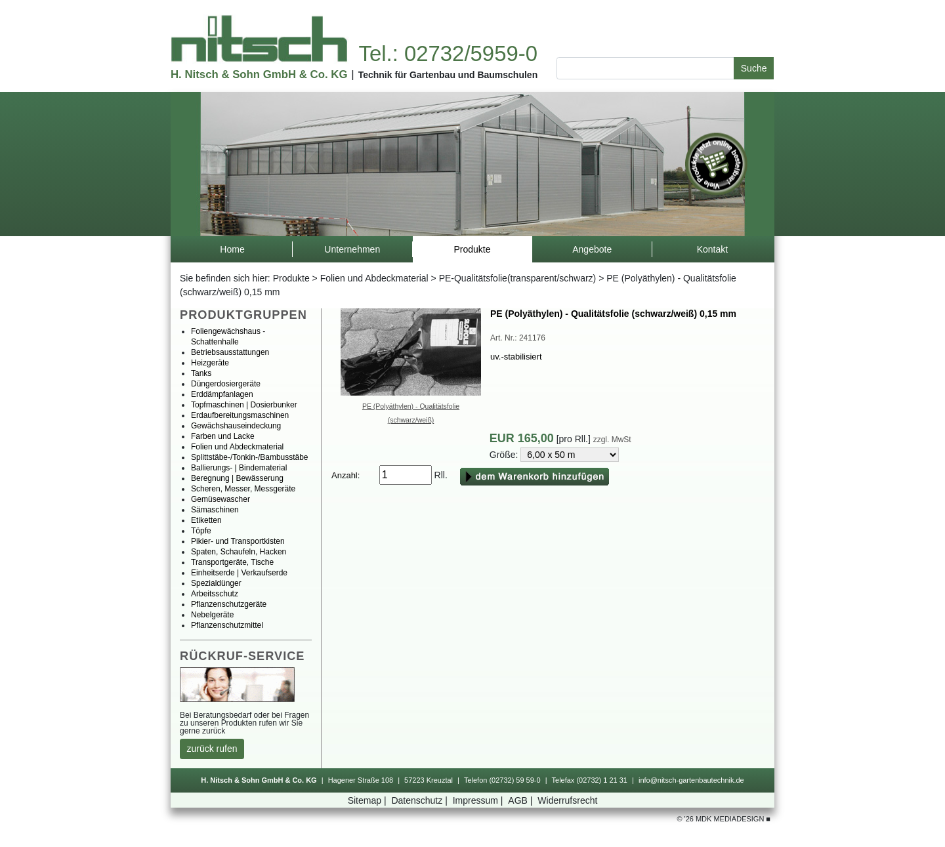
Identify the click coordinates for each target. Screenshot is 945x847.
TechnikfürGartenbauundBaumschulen (448, 75)
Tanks (201, 373)
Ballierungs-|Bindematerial (239, 467)
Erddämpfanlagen (222, 394)
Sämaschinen (215, 509)
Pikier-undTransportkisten (238, 541)
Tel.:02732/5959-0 (447, 53)
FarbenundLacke (223, 436)
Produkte (291, 278)
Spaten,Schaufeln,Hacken (238, 551)
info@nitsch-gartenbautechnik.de (691, 780)
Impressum (479, 800)
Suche (754, 68)
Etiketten (206, 520)
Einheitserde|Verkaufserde (239, 572)
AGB (521, 800)
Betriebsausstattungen (230, 352)
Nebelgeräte (212, 614)
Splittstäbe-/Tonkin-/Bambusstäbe (249, 457)
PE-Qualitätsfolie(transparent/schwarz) (518, 278)
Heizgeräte (210, 362)
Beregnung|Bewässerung (237, 478)
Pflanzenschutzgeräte (228, 604)
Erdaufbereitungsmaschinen (240, 415)
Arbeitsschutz (214, 593)
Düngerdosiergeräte (226, 383)
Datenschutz (420, 800)
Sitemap (368, 800)
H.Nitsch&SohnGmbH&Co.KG (259, 74)
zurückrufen (212, 748)
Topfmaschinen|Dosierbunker (244, 404)
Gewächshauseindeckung (236, 425)
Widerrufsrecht (567, 800)
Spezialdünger (216, 583)
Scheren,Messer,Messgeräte (243, 488)
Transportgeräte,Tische (232, 562)
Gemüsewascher (220, 499)
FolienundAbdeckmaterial (374, 278)
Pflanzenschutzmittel (227, 625)
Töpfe (201, 530)
